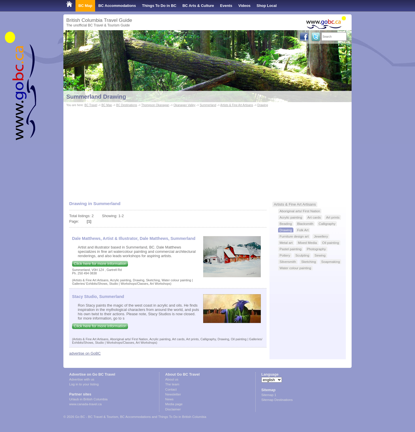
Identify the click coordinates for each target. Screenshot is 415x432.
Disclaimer (173, 409)
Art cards (314, 217)
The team (172, 384)
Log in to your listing (84, 384)
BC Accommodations (117, 5)
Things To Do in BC (159, 5)
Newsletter (173, 394)
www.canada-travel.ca (85, 404)
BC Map (85, 5)
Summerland (208, 105)
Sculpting (302, 255)
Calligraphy (327, 223)
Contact (171, 389)
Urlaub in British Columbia (88, 399)
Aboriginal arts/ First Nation (300, 211)
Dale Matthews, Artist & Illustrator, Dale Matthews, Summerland (133, 238)
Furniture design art (294, 236)
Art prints (332, 217)
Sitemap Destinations (277, 400)
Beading (286, 223)
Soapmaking (330, 261)
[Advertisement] (207, 151)
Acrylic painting (291, 217)
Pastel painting (290, 249)
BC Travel (90, 105)
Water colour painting (295, 268)
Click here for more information (100, 263)
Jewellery (321, 236)
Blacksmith (305, 223)
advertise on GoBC (85, 353)
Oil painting (330, 242)
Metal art (286, 242)
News (169, 399)
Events (226, 5)
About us (171, 379)
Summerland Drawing (96, 96)
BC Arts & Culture (198, 5)
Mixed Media (307, 242)
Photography (316, 249)
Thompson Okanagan (155, 105)
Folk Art (303, 230)
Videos (244, 5)
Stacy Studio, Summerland (98, 296)
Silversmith (288, 261)
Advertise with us (81, 379)
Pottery (285, 255)
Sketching (308, 261)
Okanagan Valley (184, 105)
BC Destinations (126, 105)
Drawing (262, 105)
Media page (173, 404)
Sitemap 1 (268, 395)
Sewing (319, 255)
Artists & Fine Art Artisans (236, 105)
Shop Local (266, 5)
